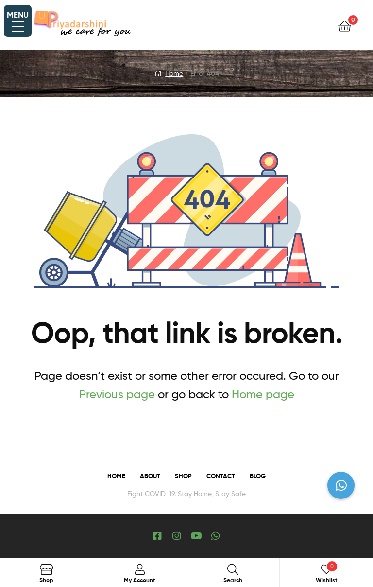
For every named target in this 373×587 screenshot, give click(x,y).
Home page (263, 394)
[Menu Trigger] (18, 21)
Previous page (117, 394)
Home (174, 73)
